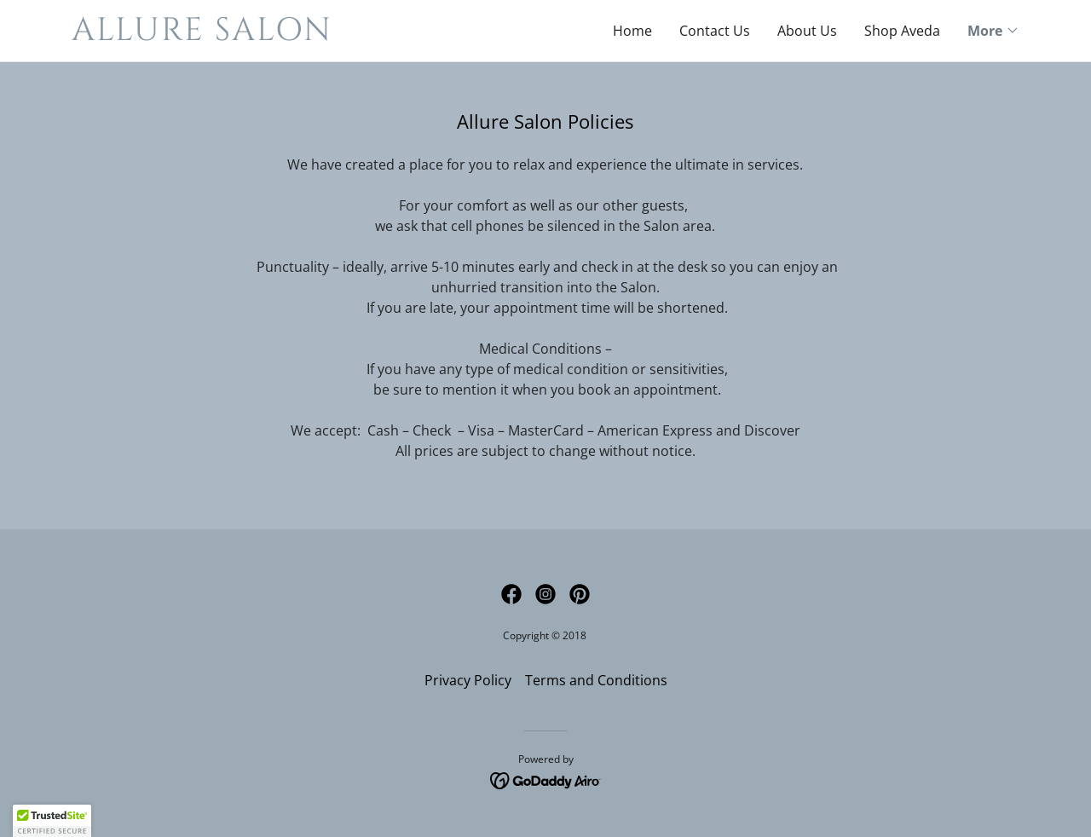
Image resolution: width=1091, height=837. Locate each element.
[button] (993, 30)
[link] (309, 35)
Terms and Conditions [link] (596, 680)
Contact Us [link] (714, 30)
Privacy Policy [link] (467, 680)
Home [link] (632, 30)
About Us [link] (807, 30)
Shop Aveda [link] (902, 30)
